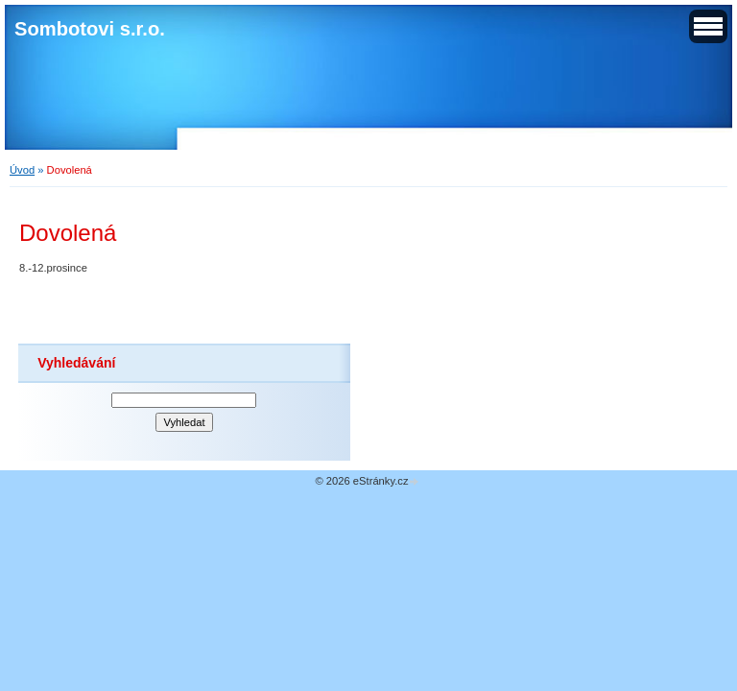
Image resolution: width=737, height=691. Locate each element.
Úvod (22, 170)
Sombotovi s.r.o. (89, 28)
